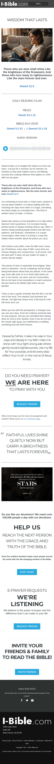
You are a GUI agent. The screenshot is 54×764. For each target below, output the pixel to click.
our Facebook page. (32, 419)
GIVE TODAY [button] (27, 572)
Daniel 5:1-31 (15, 128)
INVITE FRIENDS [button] (27, 672)
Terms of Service (17, 740)
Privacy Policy (6, 740)
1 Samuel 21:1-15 (36, 128)
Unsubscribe (39, 740)
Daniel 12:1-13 (27, 115)
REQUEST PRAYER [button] (27, 404)
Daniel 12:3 (12, 194)
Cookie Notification (29, 740)
